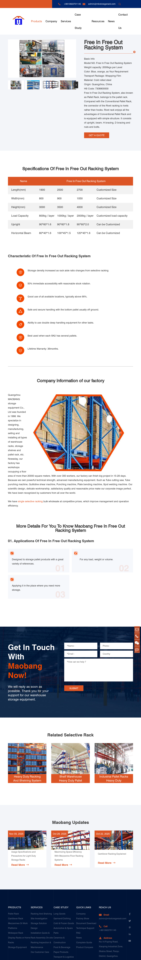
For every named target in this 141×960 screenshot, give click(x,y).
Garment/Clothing (62, 873)
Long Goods (59, 868)
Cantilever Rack (15, 873)
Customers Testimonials (60, 938)
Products (36, 21)
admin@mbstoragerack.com (102, 4)
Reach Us (105, 862)
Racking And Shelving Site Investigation (41, 871)
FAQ (78, 888)
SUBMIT (73, 643)
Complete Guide (84, 897)
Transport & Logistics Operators (64, 914)
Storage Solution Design (39, 880)
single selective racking (30, 456)
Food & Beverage (62, 902)
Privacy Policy (126, 955)
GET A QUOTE (97, 134)
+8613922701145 (72, 4)
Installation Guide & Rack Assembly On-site (42, 890)
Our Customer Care (40, 907)
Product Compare (84, 902)
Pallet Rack (13, 868)
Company (51, 21)
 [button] (76, 85)
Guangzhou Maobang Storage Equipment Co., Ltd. (44, 955)
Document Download (86, 878)
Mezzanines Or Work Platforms (18, 880)
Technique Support (85, 883)
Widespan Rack (15, 888)
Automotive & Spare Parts (63, 885)
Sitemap (113, 955)
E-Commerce (60, 931)
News (111, 21)
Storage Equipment (17, 902)
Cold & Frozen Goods (64, 878)
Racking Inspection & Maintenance (41, 899)
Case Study (78, 21)
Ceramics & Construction (60, 895)
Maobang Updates (70, 777)
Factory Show (82, 873)
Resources (98, 21)
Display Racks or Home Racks (19, 895)
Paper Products (61, 907)
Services (66, 21)
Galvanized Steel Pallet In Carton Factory (65, 923)
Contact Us (123, 21)
